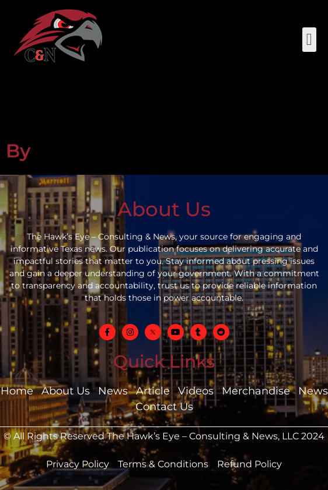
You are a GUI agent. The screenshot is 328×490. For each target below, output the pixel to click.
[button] (309, 39)
